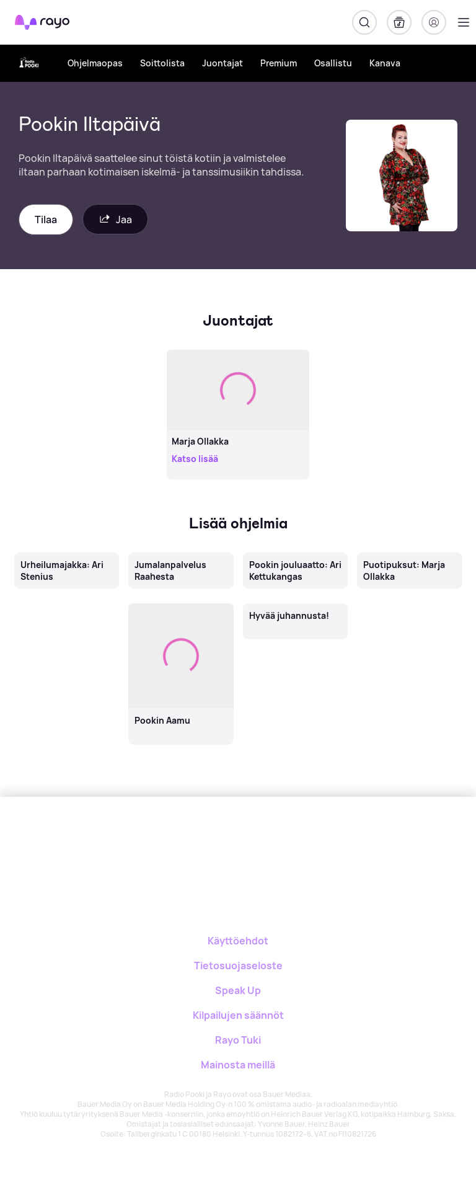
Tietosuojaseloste (238, 965)
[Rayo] (211, 840)
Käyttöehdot (238, 941)
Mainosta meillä (238, 1065)
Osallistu (333, 63)
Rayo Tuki (238, 1040)
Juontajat (222, 63)
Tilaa (46, 219)
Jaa (115, 219)
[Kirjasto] (399, 22)
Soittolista (162, 63)
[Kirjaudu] (433, 22)
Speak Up (238, 990)
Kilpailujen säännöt (238, 1015)
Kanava (384, 63)
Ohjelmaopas (95, 63)
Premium (278, 63)
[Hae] (364, 22)
